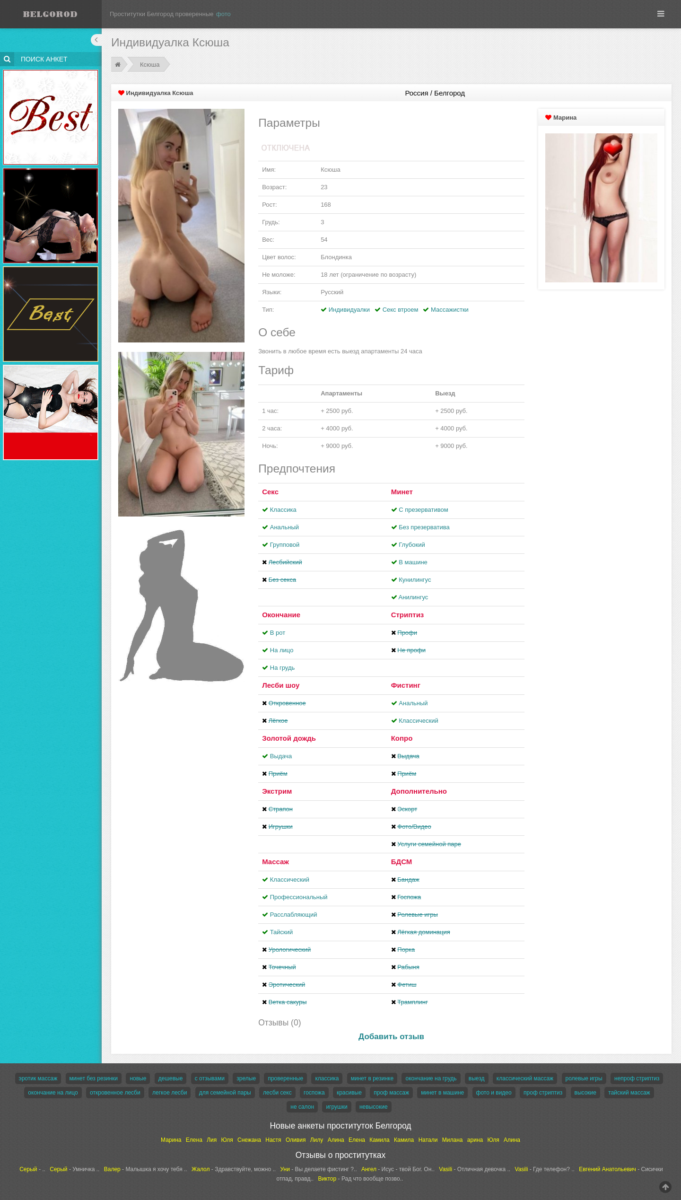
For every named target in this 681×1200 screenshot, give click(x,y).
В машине (413, 562)
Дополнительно (419, 791)
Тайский (281, 932)
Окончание (281, 615)
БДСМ (401, 862)
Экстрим (277, 791)
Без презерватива (424, 527)
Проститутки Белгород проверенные (162, 14)
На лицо (282, 650)
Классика (283, 509)
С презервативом (423, 509)
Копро (402, 738)
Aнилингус (413, 597)
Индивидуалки (349, 309)
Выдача (281, 756)
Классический (418, 720)
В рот (277, 632)
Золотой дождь (289, 738)
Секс (270, 492)
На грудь (282, 667)
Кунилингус (415, 579)
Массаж (275, 862)
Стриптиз (407, 615)
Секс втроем (401, 309)
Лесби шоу (280, 685)
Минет (402, 492)
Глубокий (412, 544)
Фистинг (405, 685)
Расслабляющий (293, 914)
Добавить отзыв (391, 1036)
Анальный (284, 527)
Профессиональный (299, 897)
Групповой (284, 544)
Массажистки (450, 309)
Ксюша (149, 64)
